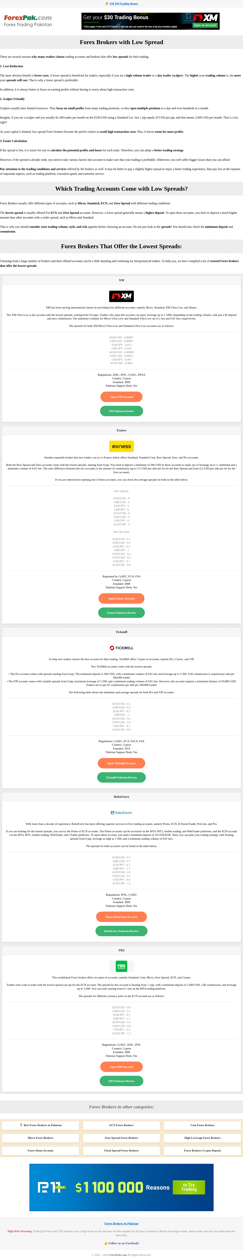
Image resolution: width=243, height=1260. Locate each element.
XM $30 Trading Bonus (123, 3)
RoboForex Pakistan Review (121, 931)
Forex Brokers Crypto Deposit (202, 1150)
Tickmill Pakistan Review (121, 777)
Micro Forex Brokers (40, 1137)
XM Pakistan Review (121, 411)
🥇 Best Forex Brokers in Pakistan (40, 1125)
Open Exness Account (121, 598)
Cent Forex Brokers (202, 1125)
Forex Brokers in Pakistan (121, 1223)
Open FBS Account (121, 1066)
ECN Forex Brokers (121, 1125)
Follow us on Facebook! (123, 1243)
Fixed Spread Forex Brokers (121, 1150)
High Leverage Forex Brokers (202, 1137)
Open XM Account (121, 396)
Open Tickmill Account (121, 763)
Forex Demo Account (40, 1150)
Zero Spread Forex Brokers (121, 1137)
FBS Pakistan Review (121, 1081)
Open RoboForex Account (121, 916)
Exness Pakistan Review (121, 612)
